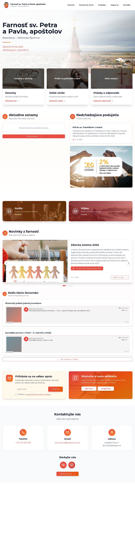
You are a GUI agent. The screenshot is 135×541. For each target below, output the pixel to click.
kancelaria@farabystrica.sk (67, 443)
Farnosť (72, 5)
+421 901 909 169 (23, 443)
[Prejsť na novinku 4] (70, 285)
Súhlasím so (34, 394)
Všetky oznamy (33, 136)
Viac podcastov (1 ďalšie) (67, 359)
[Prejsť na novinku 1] (64, 285)
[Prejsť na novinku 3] (68, 285)
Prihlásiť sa (55, 389)
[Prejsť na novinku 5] (72, 285)
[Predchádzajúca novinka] (6, 263)
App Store (89, 389)
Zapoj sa (115, 5)
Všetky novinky (120, 277)
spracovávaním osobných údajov (39, 394)
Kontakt (126, 5)
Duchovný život (87, 5)
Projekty (103, 5)
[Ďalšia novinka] (129, 263)
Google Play (106, 389)
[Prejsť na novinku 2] (67, 285)
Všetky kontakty (67, 474)
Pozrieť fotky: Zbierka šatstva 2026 (87, 268)
